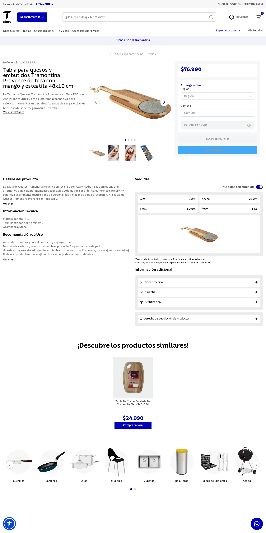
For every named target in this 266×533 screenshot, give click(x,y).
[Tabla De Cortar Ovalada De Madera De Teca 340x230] (133, 394)
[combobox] (139, 17)
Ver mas (8, 204)
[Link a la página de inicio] (111, 54)
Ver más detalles (13, 112)
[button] (9, 523)
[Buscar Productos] (211, 17)
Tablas (151, 54)
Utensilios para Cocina (129, 54)
